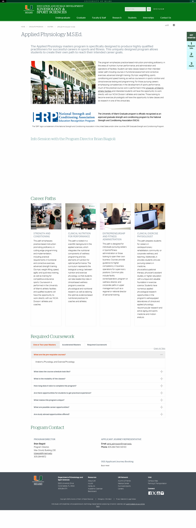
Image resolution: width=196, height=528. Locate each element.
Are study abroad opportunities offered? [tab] (52, 432)
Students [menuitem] (132, 18)
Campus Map (153, 499)
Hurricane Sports (124, 504)
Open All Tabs (159, 366)
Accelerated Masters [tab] (71, 345)
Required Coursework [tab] (97, 345)
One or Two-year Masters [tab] (44, 345)
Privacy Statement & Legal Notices (126, 517)
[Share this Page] (173, 25)
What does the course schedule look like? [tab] (52, 390)
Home (23, 26)
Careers (121, 507)
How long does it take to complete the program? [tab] (55, 404)
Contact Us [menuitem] (165, 18)
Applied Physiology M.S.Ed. (66, 27)
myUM (90, 501)
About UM (92, 499)
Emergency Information (105, 517)
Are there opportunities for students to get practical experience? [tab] (62, 411)
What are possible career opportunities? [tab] (51, 425)
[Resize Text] (167, 25)
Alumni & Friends (124, 499)
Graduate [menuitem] (81, 18)
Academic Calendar (95, 507)
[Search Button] (149, 9)
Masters (50, 26)
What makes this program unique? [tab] (49, 418)
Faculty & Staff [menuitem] (99, 18)
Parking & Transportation (157, 501)
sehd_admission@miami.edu (119, 462)
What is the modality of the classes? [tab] (49, 397)
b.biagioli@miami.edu (43, 471)
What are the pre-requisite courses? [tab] (50, 373)
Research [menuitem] (117, 18)
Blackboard (92, 509)
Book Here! (105, 483)
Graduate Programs (36, 26)
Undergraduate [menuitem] (62, 18)
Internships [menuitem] (148, 18)
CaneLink (91, 504)
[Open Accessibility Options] (3, 1)
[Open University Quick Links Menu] (193, 1)
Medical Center (123, 501)
